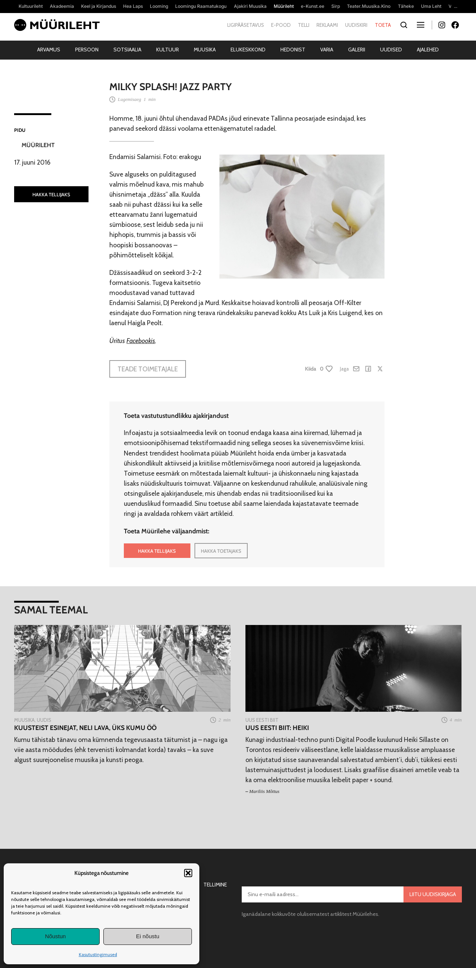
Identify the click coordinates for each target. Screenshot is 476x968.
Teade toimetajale (148, 369)
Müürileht (38, 145)
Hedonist (292, 49)
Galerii (356, 49)
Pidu (19, 130)
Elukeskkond (248, 49)
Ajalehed (428, 49)
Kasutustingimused (98, 954)
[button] (188, 873)
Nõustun (55, 936)
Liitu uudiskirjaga (432, 894)
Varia (326, 49)
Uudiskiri (356, 25)
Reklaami (327, 25)
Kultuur (167, 49)
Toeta (383, 25)
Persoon (87, 49)
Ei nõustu (148, 936)
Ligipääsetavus (245, 25)
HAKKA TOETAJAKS (221, 551)
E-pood (281, 25)
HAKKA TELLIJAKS (51, 194)
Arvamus (48, 49)
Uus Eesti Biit (262, 720)
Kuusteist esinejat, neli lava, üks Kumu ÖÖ (85, 727)
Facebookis (140, 341)
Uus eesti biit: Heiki (277, 727)
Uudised (391, 49)
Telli (303, 25)
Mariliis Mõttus (264, 791)
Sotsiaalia (127, 49)
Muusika (205, 49)
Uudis (44, 720)
